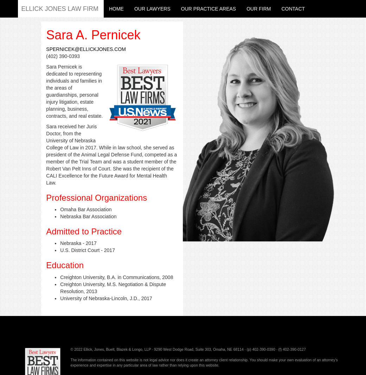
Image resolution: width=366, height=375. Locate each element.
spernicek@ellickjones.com (86, 49)
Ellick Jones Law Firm (59, 8)
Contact (293, 9)
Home (116, 9)
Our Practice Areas (208, 9)
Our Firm (258, 9)
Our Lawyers (152, 9)
